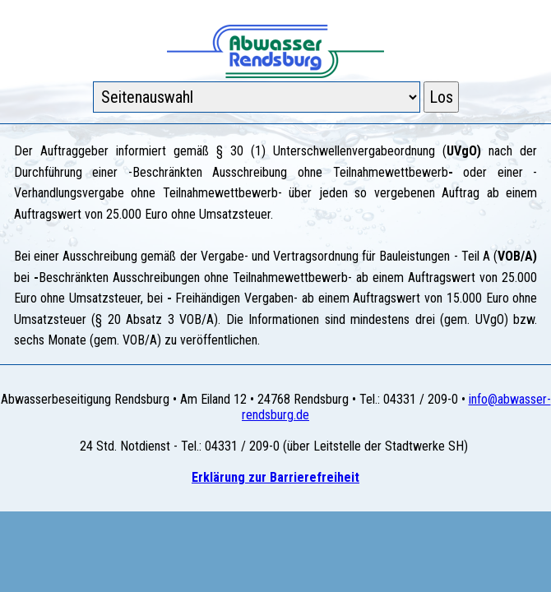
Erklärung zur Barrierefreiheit (275, 477)
